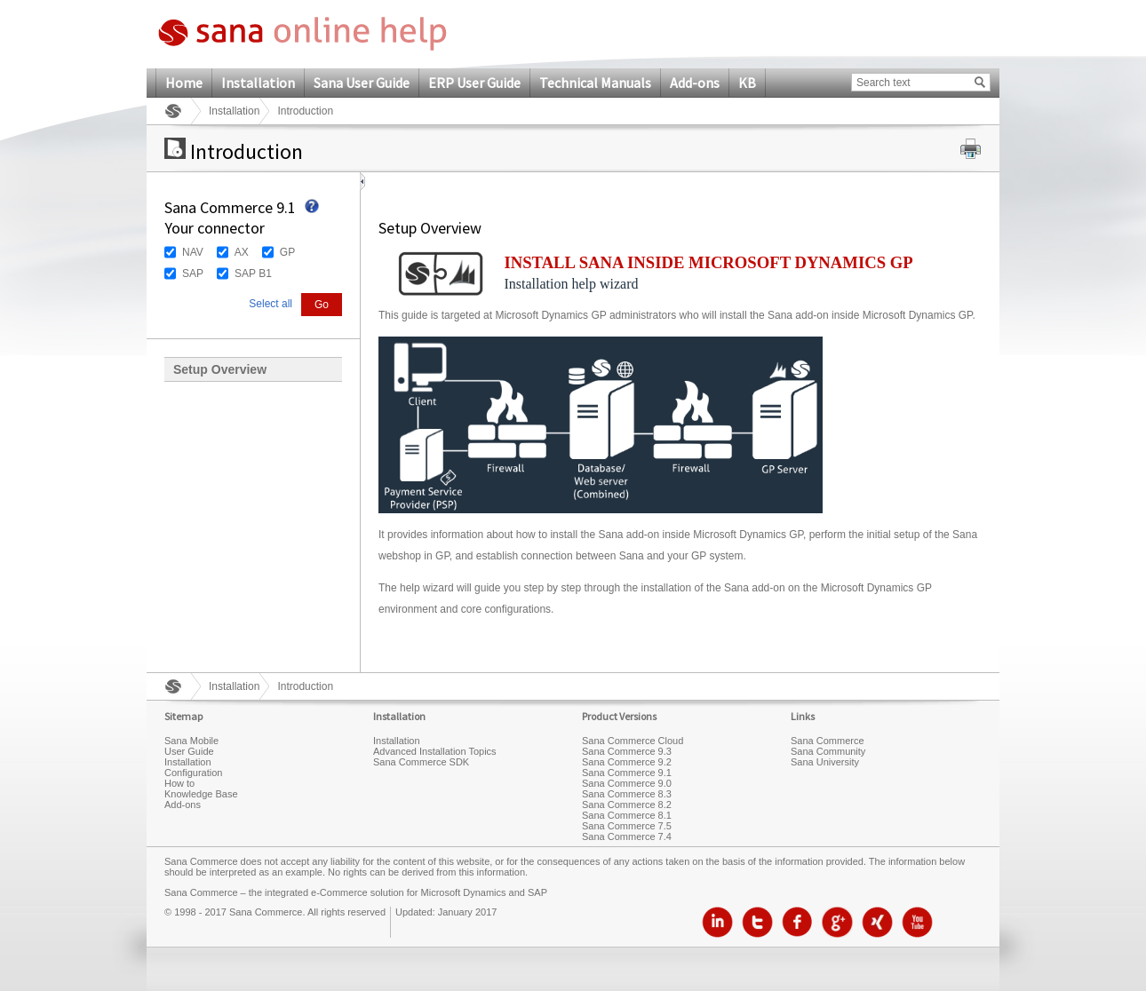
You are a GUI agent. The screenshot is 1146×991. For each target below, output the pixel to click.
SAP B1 (253, 273)
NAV (192, 252)
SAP (192, 273)
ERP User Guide (474, 82)
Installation (258, 82)
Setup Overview (220, 369)
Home (184, 82)
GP (287, 252)
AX (242, 252)
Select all (270, 303)
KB (747, 82)
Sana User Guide (362, 82)
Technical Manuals (595, 82)
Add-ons (695, 82)
